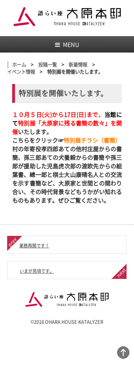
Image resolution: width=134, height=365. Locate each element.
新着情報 (78, 64)
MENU (67, 44)
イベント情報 (21, 71)
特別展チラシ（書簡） (92, 140)
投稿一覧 (47, 64)
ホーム (19, 64)
